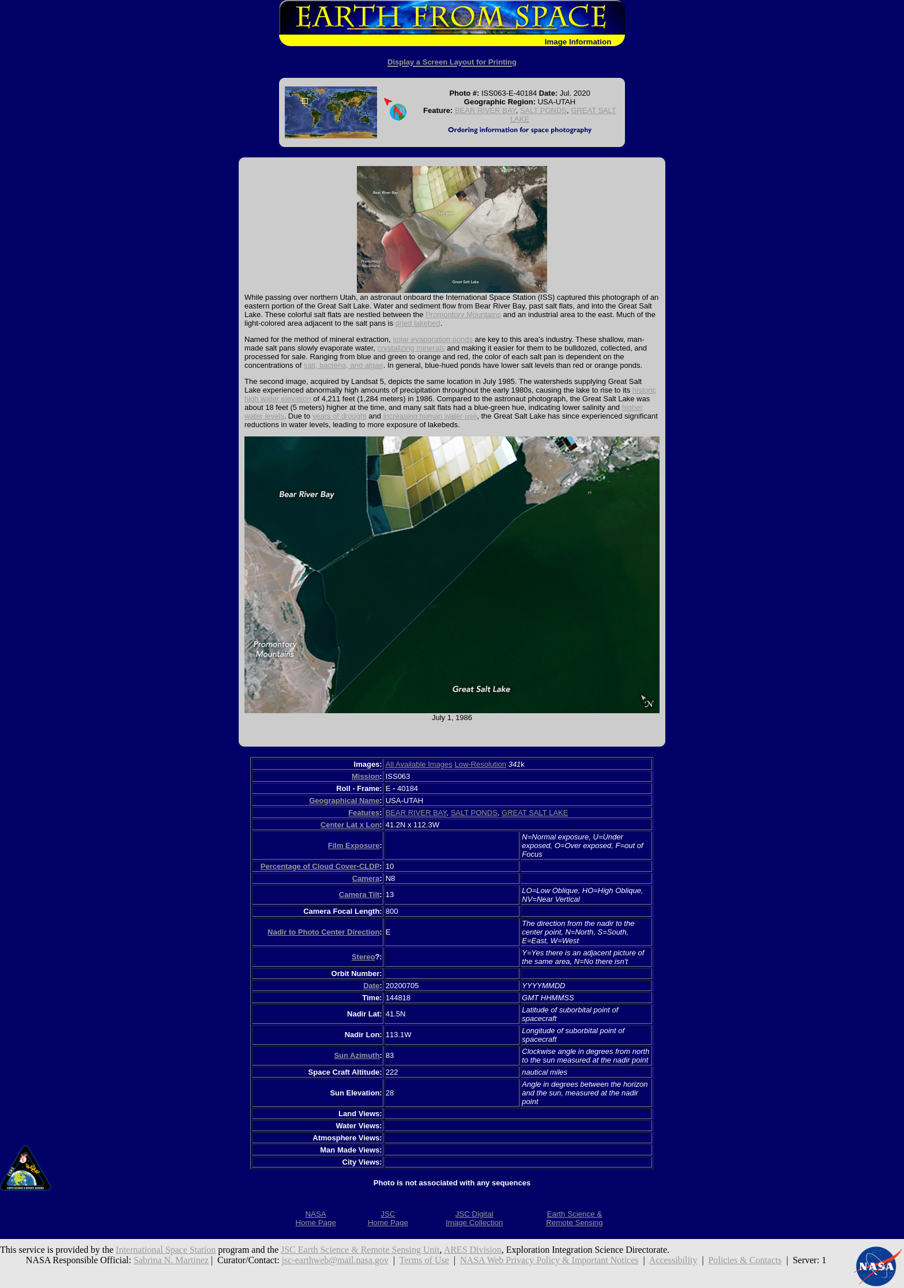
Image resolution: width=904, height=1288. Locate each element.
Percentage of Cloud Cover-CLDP (320, 866)
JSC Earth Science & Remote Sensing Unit (360, 1250)
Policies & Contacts (745, 1260)
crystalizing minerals (411, 348)
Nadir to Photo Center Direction (323, 932)
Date (371, 985)
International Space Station (166, 1250)
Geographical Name (344, 800)
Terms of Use (424, 1260)
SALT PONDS (543, 110)
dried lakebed (418, 323)
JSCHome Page (388, 1218)
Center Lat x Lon (350, 824)
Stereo (363, 956)
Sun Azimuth (356, 1055)
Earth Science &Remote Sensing (574, 1218)
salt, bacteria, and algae (343, 365)
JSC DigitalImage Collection (474, 1218)
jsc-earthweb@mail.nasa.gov (335, 1260)
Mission (365, 776)
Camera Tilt (359, 894)
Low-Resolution (480, 764)
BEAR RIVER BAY (485, 110)
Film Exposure (354, 845)
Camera (366, 878)
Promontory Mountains (463, 314)
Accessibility (673, 1260)
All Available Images (419, 764)
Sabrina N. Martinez (171, 1260)
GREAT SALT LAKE (535, 812)
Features (363, 812)
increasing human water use (430, 416)
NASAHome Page (315, 1218)
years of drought (339, 416)
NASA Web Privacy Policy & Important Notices (549, 1260)
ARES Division (473, 1250)
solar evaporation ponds (433, 339)
